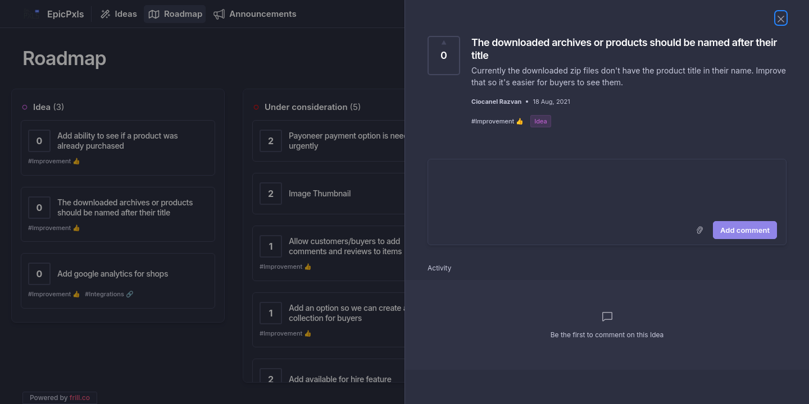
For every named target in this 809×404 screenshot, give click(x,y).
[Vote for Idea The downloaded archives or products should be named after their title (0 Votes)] (444, 55)
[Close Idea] (781, 18)
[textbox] (607, 188)
